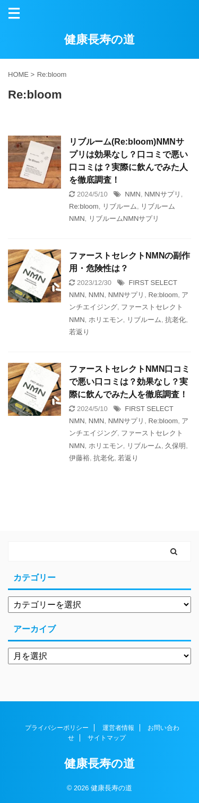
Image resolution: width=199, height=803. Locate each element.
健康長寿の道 (99, 39)
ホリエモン (106, 320)
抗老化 (175, 320)
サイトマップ (107, 738)
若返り (79, 332)
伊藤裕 (79, 458)
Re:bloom (84, 206)
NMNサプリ (162, 194)
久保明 (175, 446)
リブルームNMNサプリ (124, 218)
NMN (133, 194)
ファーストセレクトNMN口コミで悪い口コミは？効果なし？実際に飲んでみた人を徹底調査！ (129, 381)
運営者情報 (118, 727)
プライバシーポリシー (57, 727)
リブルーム (119, 206)
